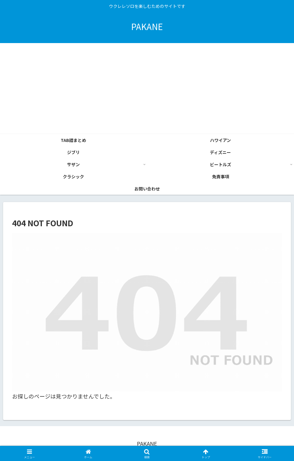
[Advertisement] (147, 88)
